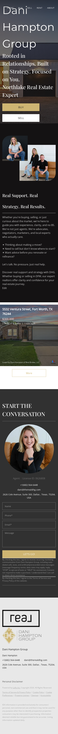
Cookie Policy (38, 692)
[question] (29, 538)
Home (10, 7)
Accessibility (45, 695)
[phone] (29, 515)
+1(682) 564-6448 (29, 484)
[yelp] (17, 674)
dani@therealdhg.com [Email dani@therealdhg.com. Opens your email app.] (35, 660)
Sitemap (34, 695)
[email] (29, 524)
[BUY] (20, 107)
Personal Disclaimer (12, 681)
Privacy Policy (8, 580)
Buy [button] (20, 7)
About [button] (51, 7)
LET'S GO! (29, 554)
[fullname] (29, 506)
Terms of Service (39, 578)
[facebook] (4, 674)
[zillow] (11, 674)
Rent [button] (39, 7)
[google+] (29, 674)
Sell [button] (29, 7)
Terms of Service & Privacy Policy (16, 692)
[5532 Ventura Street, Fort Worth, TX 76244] (29, 335)
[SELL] (20, 118)
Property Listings (22, 695)
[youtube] (23, 674)
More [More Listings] (29, 373)
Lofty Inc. (16, 687)
